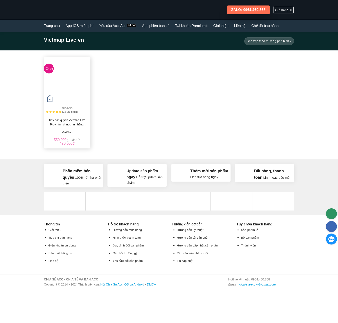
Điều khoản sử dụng (62, 245)
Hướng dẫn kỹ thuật (190, 230)
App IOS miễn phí (79, 26)
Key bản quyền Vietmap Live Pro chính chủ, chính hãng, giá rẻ (67, 122)
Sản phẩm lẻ (249, 230)
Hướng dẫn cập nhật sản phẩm (198, 245)
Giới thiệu (220, 26)
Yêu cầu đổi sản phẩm (128, 260)
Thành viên (248, 245)
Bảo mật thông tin (60, 253)
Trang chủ (52, 26)
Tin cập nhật (185, 260)
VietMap (67, 132)
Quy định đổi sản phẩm (128, 245)
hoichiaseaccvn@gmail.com (257, 284)
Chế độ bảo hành (265, 26)
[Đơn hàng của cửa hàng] (269, 41)
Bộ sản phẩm (250, 237)
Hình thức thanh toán (127, 237)
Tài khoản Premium (191, 26)
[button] (283, 10)
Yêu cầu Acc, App (113, 26)
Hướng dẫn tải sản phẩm (193, 237)
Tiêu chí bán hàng (60, 237)
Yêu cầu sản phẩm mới (192, 253)
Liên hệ (240, 26)
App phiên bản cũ (155, 26)
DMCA (151, 284)
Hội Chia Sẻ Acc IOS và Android (122, 284)
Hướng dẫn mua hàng (127, 230)
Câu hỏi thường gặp (126, 253)
